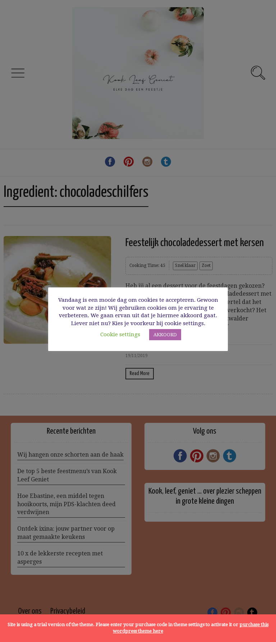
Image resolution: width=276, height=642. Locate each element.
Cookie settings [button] (120, 334)
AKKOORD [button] (165, 334)
